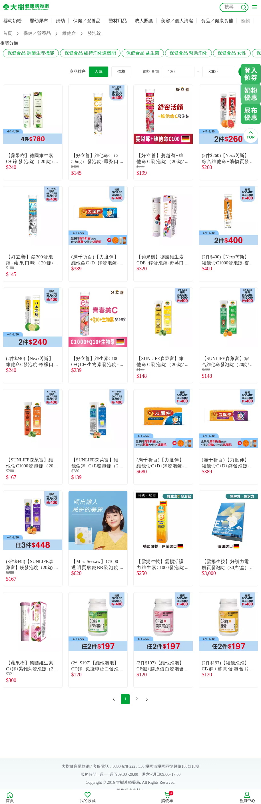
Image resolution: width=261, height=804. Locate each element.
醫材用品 (118, 20)
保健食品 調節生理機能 (30, 53)
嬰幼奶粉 (12, 20)
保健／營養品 (87, 20)
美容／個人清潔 (177, 20)
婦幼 (60, 20)
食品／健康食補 (217, 20)
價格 (121, 71)
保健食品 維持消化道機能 (90, 53)
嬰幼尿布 (39, 20)
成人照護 (144, 20)
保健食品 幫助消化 (188, 53)
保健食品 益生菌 (142, 53)
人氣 (99, 71)
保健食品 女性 (232, 53)
